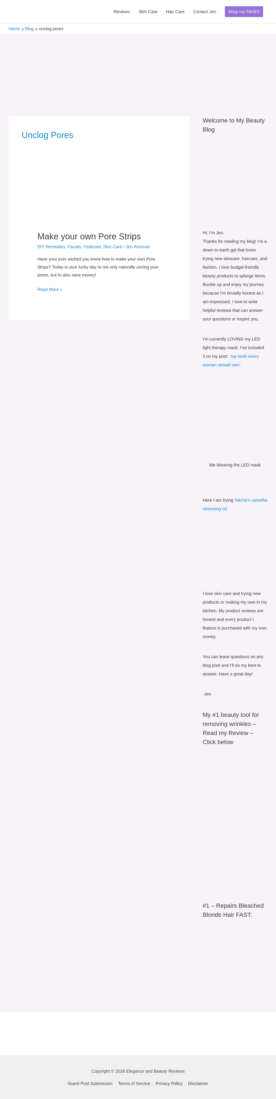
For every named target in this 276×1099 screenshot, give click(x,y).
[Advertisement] (138, 66)
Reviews (122, 11)
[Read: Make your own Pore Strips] (99, 200)
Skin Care (147, 11)
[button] (244, 11)
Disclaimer (198, 1083)
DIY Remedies (51, 246)
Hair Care (175, 11)
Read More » (49, 289)
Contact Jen (204, 11)
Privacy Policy (169, 1083)
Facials (74, 246)
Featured (92, 246)
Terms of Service (134, 1083)
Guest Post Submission (90, 1083)
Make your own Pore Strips (89, 236)
